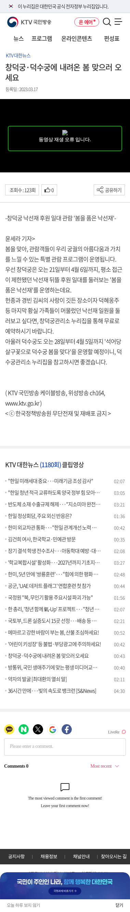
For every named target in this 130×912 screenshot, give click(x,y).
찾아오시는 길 (114, 856)
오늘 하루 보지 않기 (23, 905)
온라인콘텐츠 (76, 38)
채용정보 (49, 856)
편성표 (111, 38)
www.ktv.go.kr (22, 403)
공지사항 (16, 856)
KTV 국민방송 (19, 19)
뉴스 (18, 38)
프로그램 (41, 38)
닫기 (119, 905)
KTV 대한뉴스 (18, 55)
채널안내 (81, 856)
